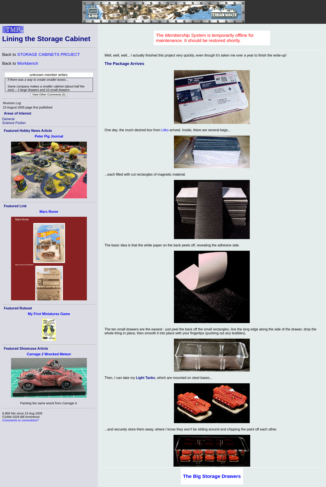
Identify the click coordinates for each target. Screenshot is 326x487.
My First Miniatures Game (49, 314)
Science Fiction (14, 123)
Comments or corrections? (20, 420)
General (8, 119)
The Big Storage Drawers (212, 476)
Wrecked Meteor (49, 354)
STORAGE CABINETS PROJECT (48, 54)
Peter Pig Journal (49, 136)
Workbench (27, 63)
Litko (165, 130)
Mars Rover (48, 212)
